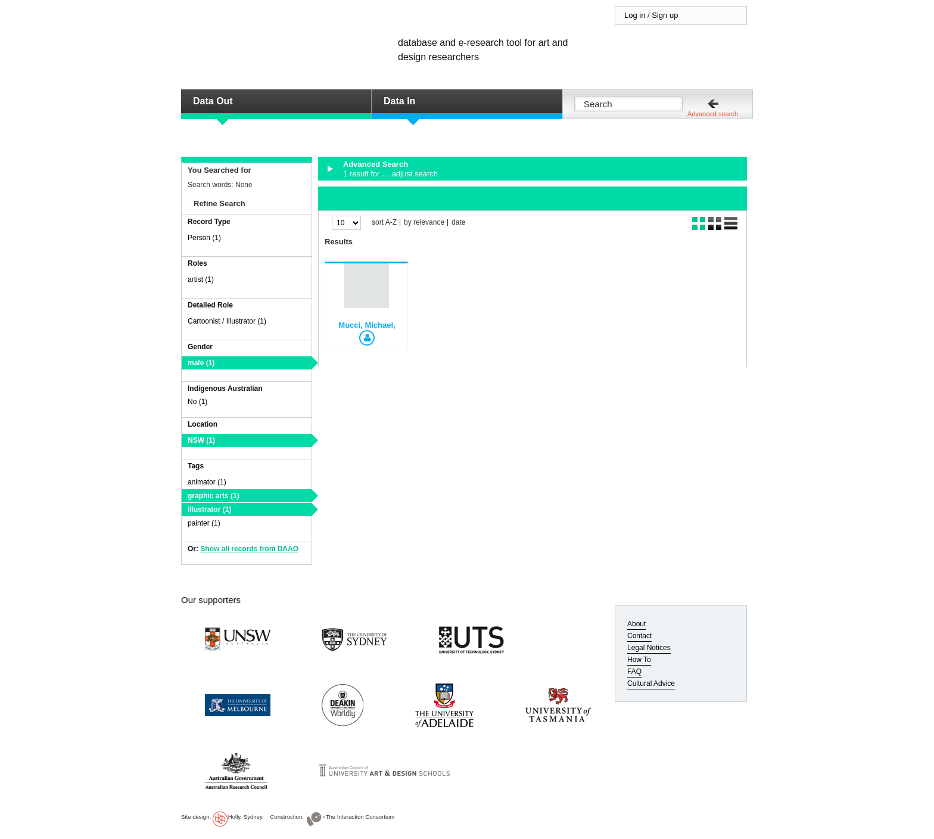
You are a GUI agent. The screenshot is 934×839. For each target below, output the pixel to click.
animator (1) (207, 482)
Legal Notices (649, 648)
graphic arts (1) (213, 496)
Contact (639, 636)
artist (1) (201, 279)
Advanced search (712, 113)
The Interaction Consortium (360, 816)
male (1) (201, 363)
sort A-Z (384, 222)
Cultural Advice (651, 683)
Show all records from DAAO (249, 549)
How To (639, 659)
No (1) (197, 401)
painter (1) (204, 523)
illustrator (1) (209, 509)
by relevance (424, 222)
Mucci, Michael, (366, 325)
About (636, 624)
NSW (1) (201, 440)
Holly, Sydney (245, 816)
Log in (634, 15)
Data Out (213, 101)
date (458, 222)
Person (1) (204, 238)
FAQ (634, 671)
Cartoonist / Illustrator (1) (227, 321)
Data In (399, 101)
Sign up (665, 15)
